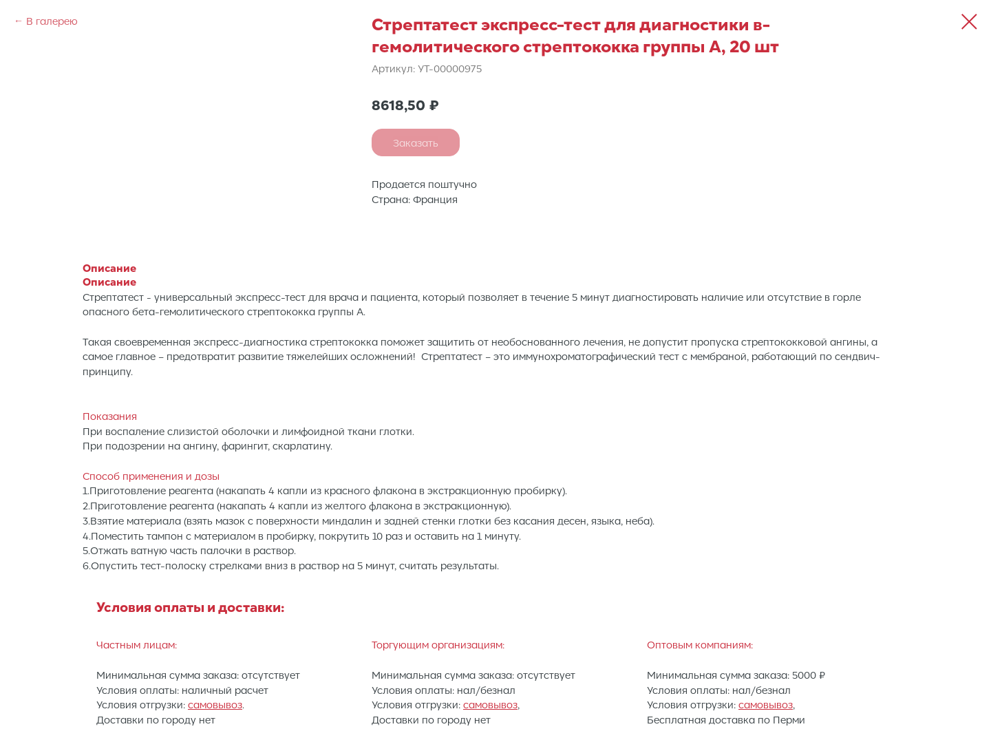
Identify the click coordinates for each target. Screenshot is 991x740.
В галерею (52, 21)
